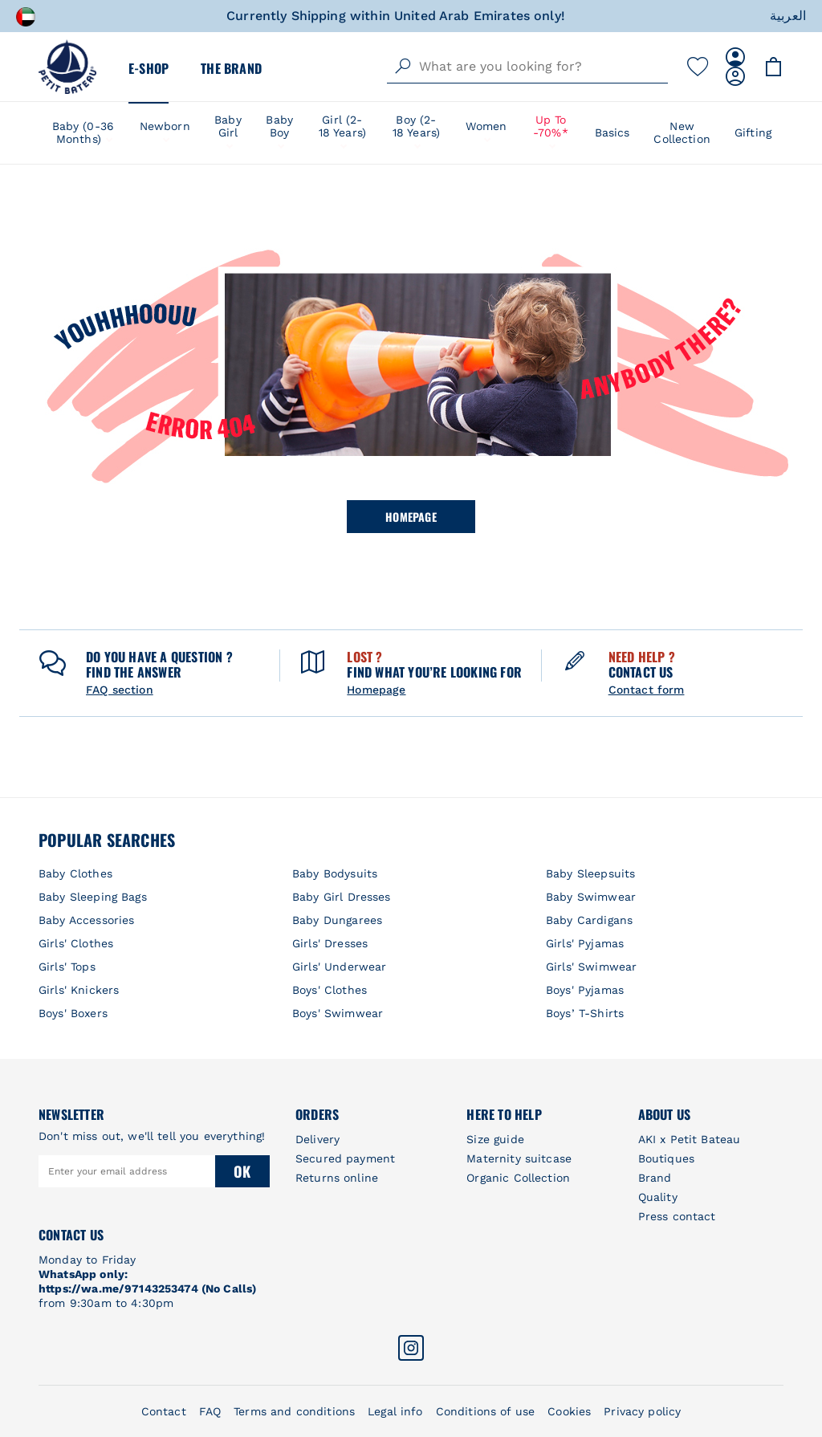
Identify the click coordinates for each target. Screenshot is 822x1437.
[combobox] (527, 66)
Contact (163, 1411)
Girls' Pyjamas (585, 943)
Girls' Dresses (330, 943)
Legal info (395, 1411)
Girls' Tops (67, 966)
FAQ (210, 1411)
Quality (658, 1197)
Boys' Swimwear (337, 1013)
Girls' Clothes (76, 943)
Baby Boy (279, 126)
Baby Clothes (75, 873)
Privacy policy (642, 1411)
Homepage (411, 516)
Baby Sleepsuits (590, 873)
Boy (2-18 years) (416, 126)
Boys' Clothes (329, 989)
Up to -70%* (550, 126)
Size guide (495, 1139)
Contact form (646, 689)
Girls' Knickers (79, 989)
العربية (788, 15)
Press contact (677, 1216)
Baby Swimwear (591, 896)
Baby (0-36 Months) (83, 132)
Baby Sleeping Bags (93, 896)
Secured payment (345, 1158)
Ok (242, 1171)
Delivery (317, 1139)
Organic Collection (518, 1177)
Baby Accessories (86, 920)
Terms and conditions (294, 1411)
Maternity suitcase (519, 1158)
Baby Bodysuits (334, 873)
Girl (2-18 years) (342, 126)
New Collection (681, 132)
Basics (612, 132)
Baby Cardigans (589, 920)
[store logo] (67, 66)
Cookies (569, 1411)
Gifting (753, 132)
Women (486, 126)
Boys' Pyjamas (585, 989)
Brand (655, 1177)
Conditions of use (485, 1411)
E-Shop (148, 68)
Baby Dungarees (337, 920)
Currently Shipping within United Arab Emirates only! (395, 15)
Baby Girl (228, 126)
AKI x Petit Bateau (689, 1139)
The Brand (231, 68)
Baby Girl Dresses (341, 896)
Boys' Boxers (73, 1013)
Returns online (336, 1177)
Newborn (165, 126)
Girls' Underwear (339, 966)
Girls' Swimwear (591, 966)
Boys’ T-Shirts (585, 1013)
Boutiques (666, 1158)
